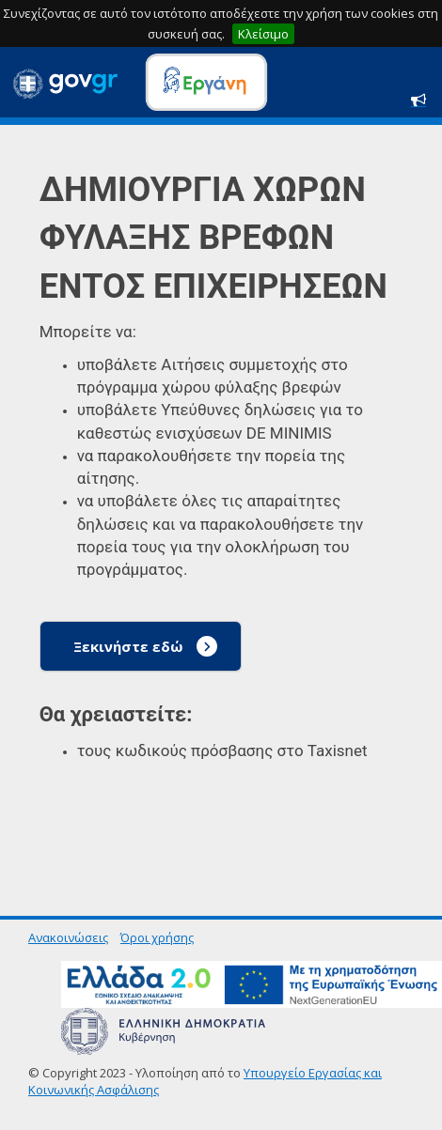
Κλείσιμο (263, 33)
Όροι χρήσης (157, 937)
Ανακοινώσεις (68, 937)
